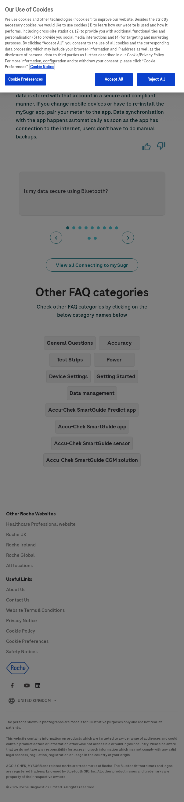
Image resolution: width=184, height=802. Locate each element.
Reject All (156, 78)
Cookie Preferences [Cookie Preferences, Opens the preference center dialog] (25, 78)
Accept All (114, 78)
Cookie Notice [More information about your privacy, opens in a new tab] (42, 65)
